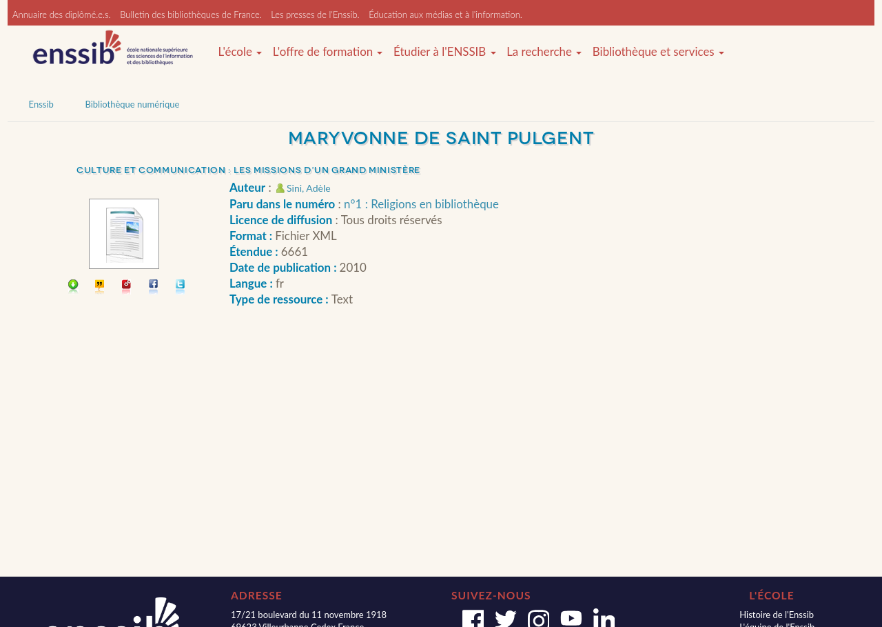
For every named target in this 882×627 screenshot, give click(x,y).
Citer (100, 288)
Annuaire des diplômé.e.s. (61, 14)
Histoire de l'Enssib (776, 614)
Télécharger (73, 288)
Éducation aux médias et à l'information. (445, 14)
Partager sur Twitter (181, 288)
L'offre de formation (328, 52)
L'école (240, 52)
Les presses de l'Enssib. (315, 14)
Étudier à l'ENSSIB (444, 52)
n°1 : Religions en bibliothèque (421, 204)
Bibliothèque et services (658, 52)
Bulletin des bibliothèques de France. (191, 14)
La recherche (544, 52)
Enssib (41, 104)
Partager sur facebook (154, 288)
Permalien (127, 288)
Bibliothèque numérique (132, 104)
